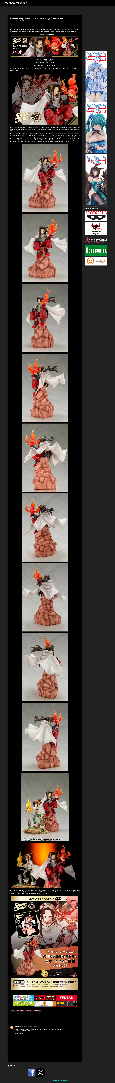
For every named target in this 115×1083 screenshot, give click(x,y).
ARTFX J (13, 1010)
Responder (19, 1033)
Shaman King (37, 1010)
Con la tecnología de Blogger (57, 1080)
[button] (11, 24)
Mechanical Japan (16, 2)
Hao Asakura (20, 1010)
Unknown (18, 1026)
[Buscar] (113, 3)
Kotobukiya (29, 1010)
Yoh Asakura (66, 141)
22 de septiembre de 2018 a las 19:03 (31, 1026)
